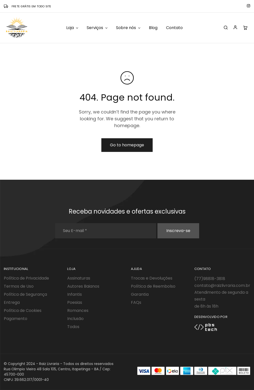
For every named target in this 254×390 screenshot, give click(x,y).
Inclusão (75, 319)
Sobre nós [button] (128, 28)
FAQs (136, 302)
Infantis (74, 294)
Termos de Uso (19, 286)
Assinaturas (78, 278)
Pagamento (15, 319)
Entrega (12, 302)
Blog (153, 28)
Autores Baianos (83, 286)
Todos (73, 327)
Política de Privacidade (26, 278)
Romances (77, 310)
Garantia (140, 294)
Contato (174, 28)
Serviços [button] (97, 28)
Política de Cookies (22, 310)
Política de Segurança (25, 294)
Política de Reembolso (153, 286)
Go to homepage (127, 145)
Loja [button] (72, 28)
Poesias (74, 302)
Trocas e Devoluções (151, 278)
